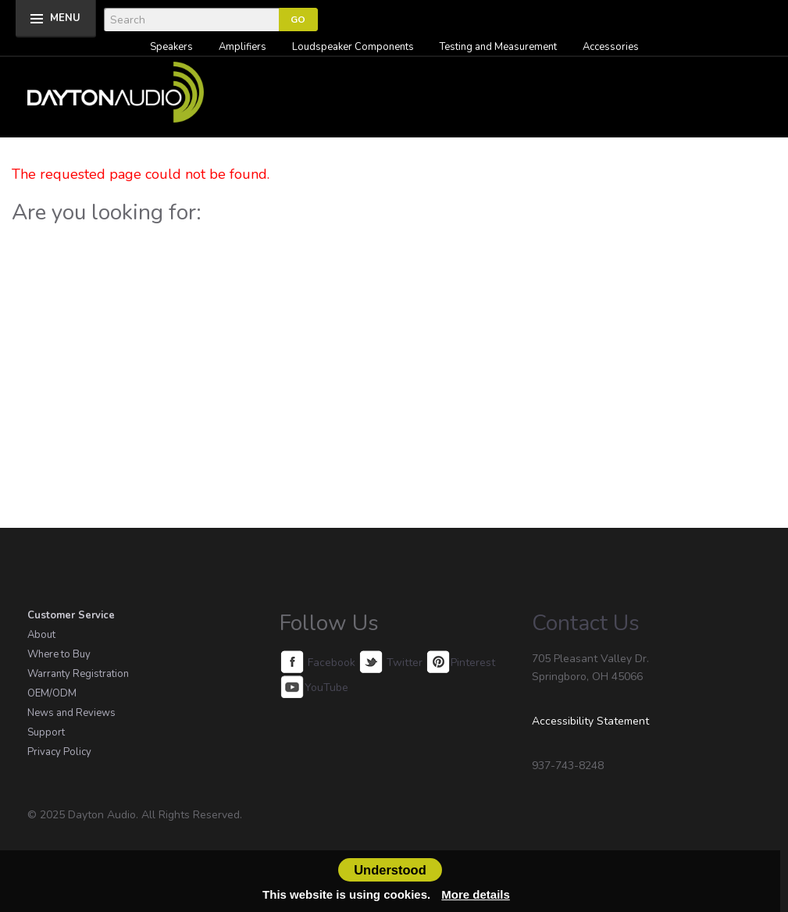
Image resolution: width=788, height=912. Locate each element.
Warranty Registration (78, 674)
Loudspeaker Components (353, 47)
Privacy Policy (59, 752)
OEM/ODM (52, 693)
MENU (65, 18)
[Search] (191, 19)
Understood (390, 870)
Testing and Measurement (498, 47)
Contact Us (586, 623)
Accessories (611, 47)
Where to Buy (59, 654)
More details (475, 894)
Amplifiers (242, 47)
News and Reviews (71, 713)
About (41, 635)
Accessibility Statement (590, 721)
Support (46, 732)
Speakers (171, 47)
